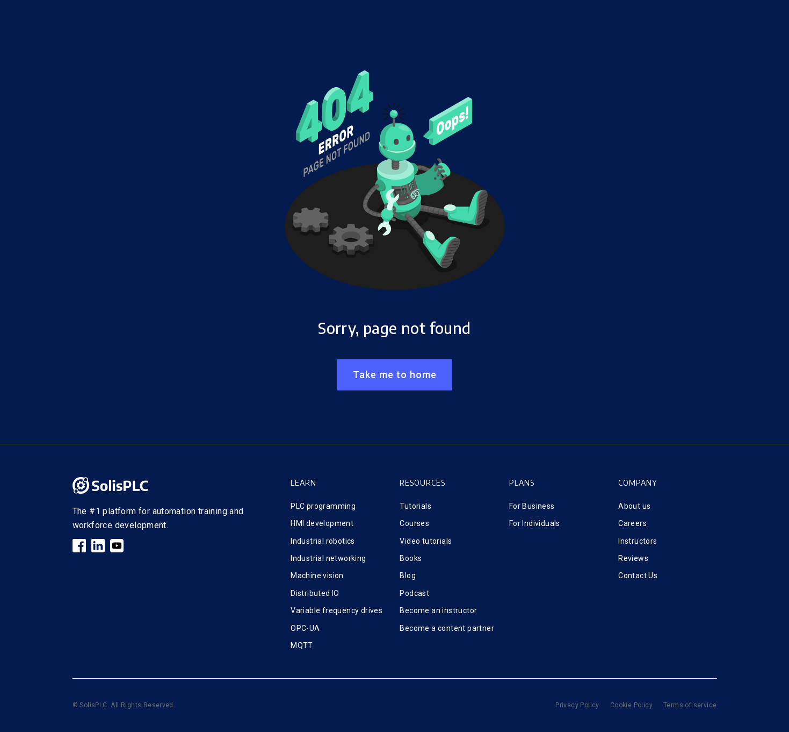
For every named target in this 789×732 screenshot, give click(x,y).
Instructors (637, 541)
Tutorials (415, 506)
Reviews (633, 558)
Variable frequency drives (336, 610)
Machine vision (317, 575)
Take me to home (395, 374)
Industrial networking (328, 558)
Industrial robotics (323, 541)
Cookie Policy (631, 705)
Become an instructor (438, 610)
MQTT (302, 645)
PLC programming (323, 506)
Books (411, 558)
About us (634, 506)
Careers (632, 523)
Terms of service (689, 705)
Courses (414, 523)
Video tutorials (426, 541)
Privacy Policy (577, 705)
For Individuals (534, 523)
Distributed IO (315, 593)
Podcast (414, 593)
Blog (408, 575)
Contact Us (637, 575)
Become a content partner (447, 628)
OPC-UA (305, 628)
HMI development (322, 523)
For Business (532, 506)
